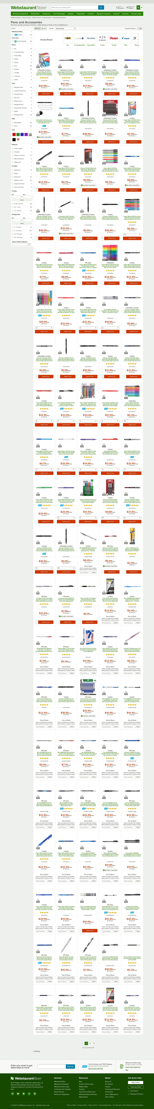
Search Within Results (19, 242)
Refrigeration (35, 14)
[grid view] (37, 28)
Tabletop (71, 14)
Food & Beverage (59, 14)
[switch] (139, 28)
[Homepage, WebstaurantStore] (29, 7)
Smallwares (46, 14)
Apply (22, 200)
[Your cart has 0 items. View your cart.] (140, 7)
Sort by (51, 28)
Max (24, 194)
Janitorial (116, 14)
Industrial (125, 14)
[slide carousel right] (138, 40)
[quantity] (36, 93)
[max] (27, 196)
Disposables (81, 14)
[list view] (44, 28)
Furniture (91, 14)
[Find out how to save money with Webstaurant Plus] (44, 126)
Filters (13, 28)
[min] (16, 196)
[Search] (29, 244)
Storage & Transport (103, 14)
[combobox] (74, 7)
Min (13, 194)
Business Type (136, 14)
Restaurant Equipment (20, 14)
